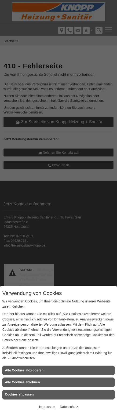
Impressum (47, 407)
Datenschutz (69, 407)
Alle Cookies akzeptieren (24, 370)
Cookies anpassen (19, 394)
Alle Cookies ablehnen (22, 382)
